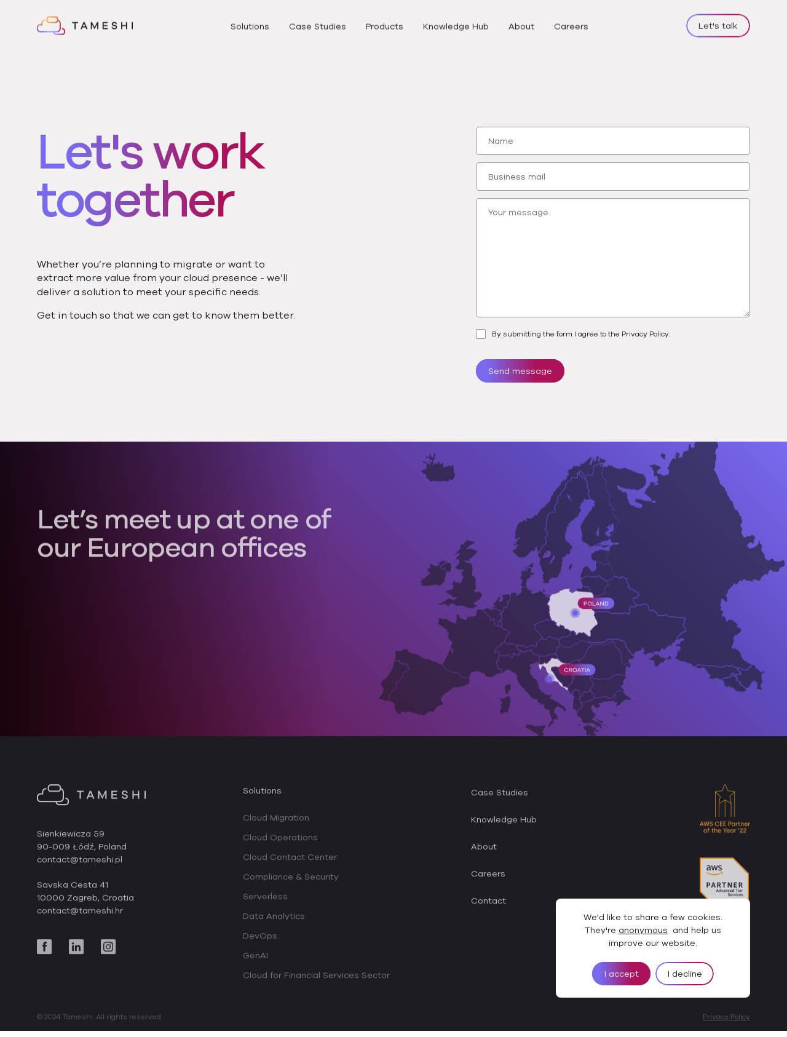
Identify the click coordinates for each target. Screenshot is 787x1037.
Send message (520, 371)
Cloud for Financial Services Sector (316, 978)
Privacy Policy (726, 1020)
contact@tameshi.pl (79, 863)
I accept (621, 974)
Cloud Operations (280, 841)
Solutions (250, 24)
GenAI (255, 959)
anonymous (643, 930)
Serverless (265, 900)
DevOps (260, 939)
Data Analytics (274, 919)
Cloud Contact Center (290, 860)
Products (384, 24)
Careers (571, 24)
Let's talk (718, 23)
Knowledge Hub (456, 24)
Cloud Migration (276, 821)
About (521, 24)
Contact (488, 904)
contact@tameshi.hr (80, 914)
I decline (685, 974)
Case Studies (317, 24)
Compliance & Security (291, 880)
